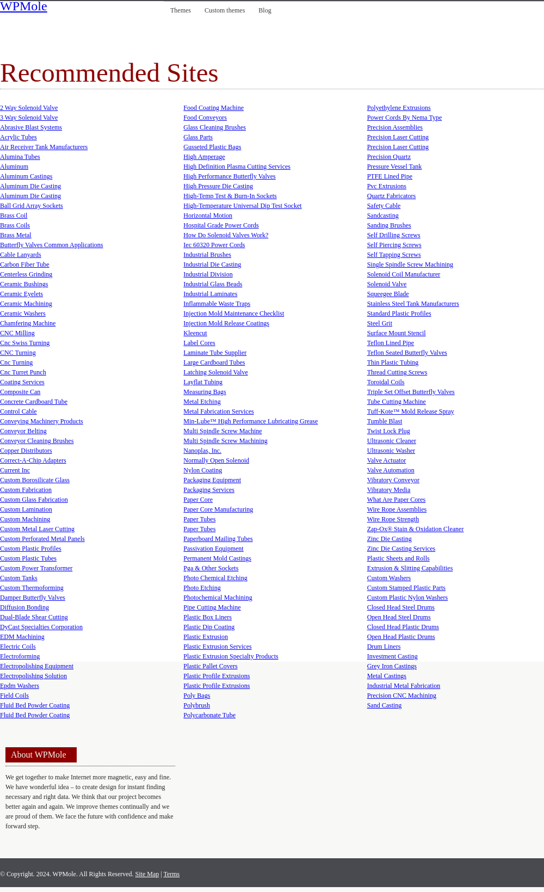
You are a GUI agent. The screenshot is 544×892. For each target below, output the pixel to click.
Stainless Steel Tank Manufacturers (413, 303)
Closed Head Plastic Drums (403, 627)
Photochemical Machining (217, 597)
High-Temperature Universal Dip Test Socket (242, 206)
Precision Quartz (389, 157)
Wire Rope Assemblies (397, 509)
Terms (171, 874)
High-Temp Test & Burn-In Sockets (229, 196)
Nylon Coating (202, 470)
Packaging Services (208, 490)
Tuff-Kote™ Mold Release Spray (410, 411)
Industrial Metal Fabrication (404, 686)
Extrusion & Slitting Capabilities (410, 568)
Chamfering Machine (27, 323)
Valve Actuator (386, 460)
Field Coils (14, 695)
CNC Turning (18, 352)
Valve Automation (391, 470)
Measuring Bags (204, 392)
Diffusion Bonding (24, 607)
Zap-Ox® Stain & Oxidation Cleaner (415, 529)
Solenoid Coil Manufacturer (404, 274)
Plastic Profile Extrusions (216, 676)
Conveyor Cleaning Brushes (36, 441)
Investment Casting (392, 656)
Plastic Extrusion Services (217, 646)
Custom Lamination (26, 509)
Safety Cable (384, 206)
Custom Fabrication (26, 490)
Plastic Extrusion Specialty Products (230, 656)
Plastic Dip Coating (208, 627)
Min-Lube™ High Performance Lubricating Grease (250, 421)
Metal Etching (201, 401)
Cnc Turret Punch (23, 372)
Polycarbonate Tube (209, 715)
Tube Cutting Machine (396, 401)
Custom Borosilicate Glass (35, 480)
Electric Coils (18, 646)
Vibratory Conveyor (393, 480)
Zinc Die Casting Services (401, 548)
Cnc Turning (16, 362)
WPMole (23, 7)
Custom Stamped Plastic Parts (406, 588)
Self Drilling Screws (394, 235)
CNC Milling (17, 333)
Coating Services (22, 382)
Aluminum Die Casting (30, 186)
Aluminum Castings (26, 176)
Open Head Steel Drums (399, 617)
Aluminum (14, 166)
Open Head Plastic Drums (401, 637)
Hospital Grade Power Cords (220, 225)
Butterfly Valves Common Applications (51, 245)
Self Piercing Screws (394, 245)
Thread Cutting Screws (397, 372)
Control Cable (18, 411)
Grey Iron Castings (392, 666)
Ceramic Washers (23, 313)
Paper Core (198, 499)
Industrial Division (207, 274)
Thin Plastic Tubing (393, 362)
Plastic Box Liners (207, 617)
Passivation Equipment (213, 548)
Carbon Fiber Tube (25, 264)
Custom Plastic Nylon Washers (407, 597)
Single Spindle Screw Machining (410, 264)
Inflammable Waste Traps (216, 303)
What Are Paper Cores (396, 499)
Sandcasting (383, 215)
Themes (180, 10)
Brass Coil (13, 215)
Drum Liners (384, 646)
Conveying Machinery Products (41, 421)
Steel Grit (379, 323)
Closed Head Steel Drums (401, 607)
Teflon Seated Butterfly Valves (407, 352)
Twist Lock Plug (388, 431)
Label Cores (199, 343)
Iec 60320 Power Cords (214, 245)
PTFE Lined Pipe (389, 176)
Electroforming (20, 656)
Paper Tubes (199, 519)
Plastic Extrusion (205, 637)
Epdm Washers (19, 686)
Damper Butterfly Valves (32, 597)
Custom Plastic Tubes (28, 558)
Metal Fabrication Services (218, 411)
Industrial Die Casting (212, 264)
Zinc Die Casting (389, 539)
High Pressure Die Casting (218, 186)
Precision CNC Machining (401, 695)
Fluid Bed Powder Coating (35, 705)
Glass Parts (198, 137)
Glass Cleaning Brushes (214, 127)
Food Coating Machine (213, 108)
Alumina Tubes (20, 157)
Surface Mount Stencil (396, 333)
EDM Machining (22, 637)
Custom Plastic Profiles (30, 548)
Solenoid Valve (387, 284)
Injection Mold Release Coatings (226, 323)
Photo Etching (201, 588)
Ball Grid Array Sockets (31, 206)
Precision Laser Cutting (398, 137)
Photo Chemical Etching (215, 578)
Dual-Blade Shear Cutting (34, 617)
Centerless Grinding (26, 274)
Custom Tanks (19, 578)
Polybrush (196, 705)
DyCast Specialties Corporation (41, 627)
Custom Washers (389, 578)
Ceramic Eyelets (21, 294)
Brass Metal (16, 235)
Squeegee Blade (388, 294)
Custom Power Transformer (36, 568)
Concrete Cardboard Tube (33, 401)
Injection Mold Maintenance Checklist (233, 313)
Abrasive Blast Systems (31, 127)
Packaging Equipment (212, 480)
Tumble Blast (385, 421)
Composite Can (20, 392)
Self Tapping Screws (394, 255)
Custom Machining (25, 519)
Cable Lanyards (20, 255)
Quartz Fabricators (391, 196)
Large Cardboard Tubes (214, 362)
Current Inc (15, 470)
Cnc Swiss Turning (25, 343)
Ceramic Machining (26, 303)
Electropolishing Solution (33, 676)
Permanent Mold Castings (217, 558)
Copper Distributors (26, 450)
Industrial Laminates (210, 294)
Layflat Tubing (202, 382)
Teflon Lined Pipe (390, 343)
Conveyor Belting (23, 431)
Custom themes (225, 10)
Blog (264, 10)
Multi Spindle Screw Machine (222, 431)
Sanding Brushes (389, 225)
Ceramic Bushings (24, 284)
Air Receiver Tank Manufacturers (44, 147)
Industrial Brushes (207, 255)
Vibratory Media (389, 490)
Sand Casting (384, 705)
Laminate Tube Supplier (214, 352)
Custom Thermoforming (32, 588)
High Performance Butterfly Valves (229, 176)
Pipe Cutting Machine (211, 607)
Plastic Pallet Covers (210, 666)
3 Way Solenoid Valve (29, 117)
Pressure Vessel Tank (394, 166)
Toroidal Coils (386, 382)
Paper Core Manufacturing (218, 509)
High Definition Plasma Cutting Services (236, 166)
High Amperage (204, 157)
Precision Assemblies (395, 127)
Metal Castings (386, 676)
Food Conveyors (205, 117)
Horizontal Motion (207, 215)
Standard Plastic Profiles (399, 313)
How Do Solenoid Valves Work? (225, 235)
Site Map (147, 874)
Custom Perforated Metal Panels (42, 539)
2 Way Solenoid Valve (29, 108)
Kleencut (195, 333)
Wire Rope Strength (393, 519)
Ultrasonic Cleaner (391, 441)
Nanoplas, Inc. (202, 450)
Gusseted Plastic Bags (212, 147)
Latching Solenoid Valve (215, 372)
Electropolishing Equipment (36, 666)
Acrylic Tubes (18, 137)
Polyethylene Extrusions (399, 108)
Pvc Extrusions (386, 186)
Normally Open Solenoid (216, 460)
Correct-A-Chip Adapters (33, 460)
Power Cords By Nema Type (404, 117)
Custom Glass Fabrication (34, 499)
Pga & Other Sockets (210, 568)
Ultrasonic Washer (391, 450)
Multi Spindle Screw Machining (225, 441)
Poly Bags (196, 695)
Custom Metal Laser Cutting (37, 529)
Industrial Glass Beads (212, 284)
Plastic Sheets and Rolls (398, 558)
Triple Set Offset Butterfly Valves (411, 392)
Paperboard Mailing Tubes (217, 539)
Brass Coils (15, 225)
